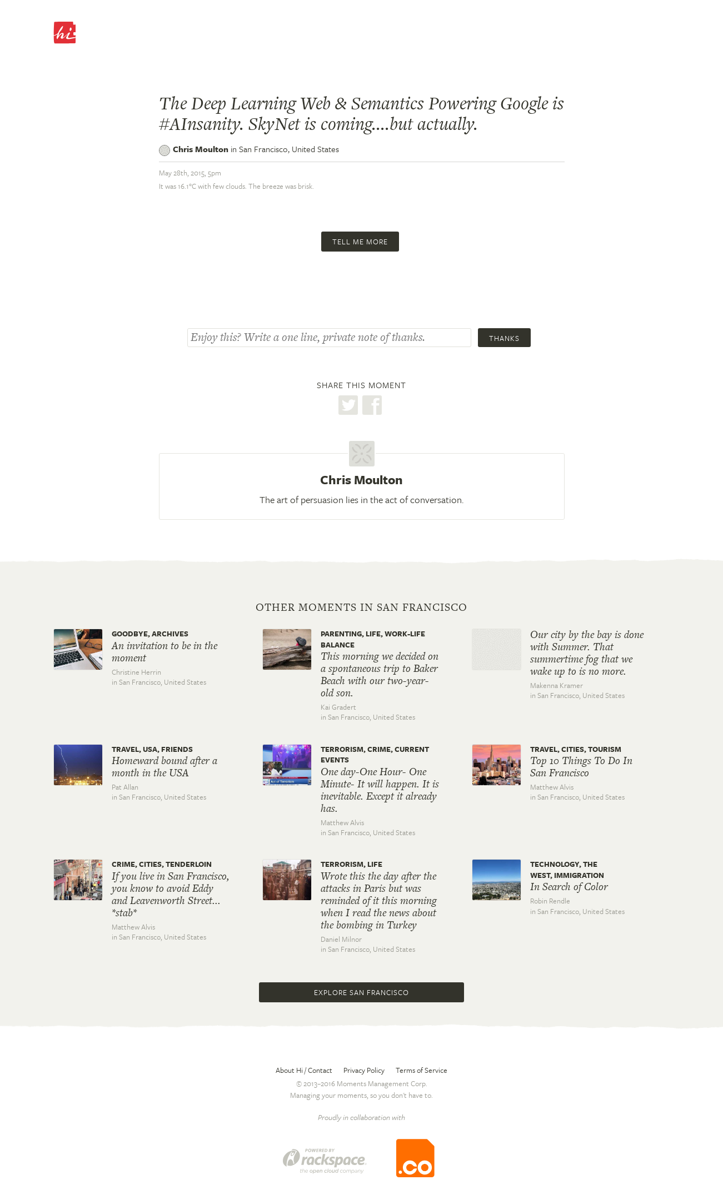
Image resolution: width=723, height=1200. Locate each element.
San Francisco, (289, 149)
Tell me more (360, 241)
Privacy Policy (364, 1070)
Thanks (504, 338)
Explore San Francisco (361, 992)
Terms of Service (421, 1070)
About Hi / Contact (304, 1070)
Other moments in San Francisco (361, 607)
